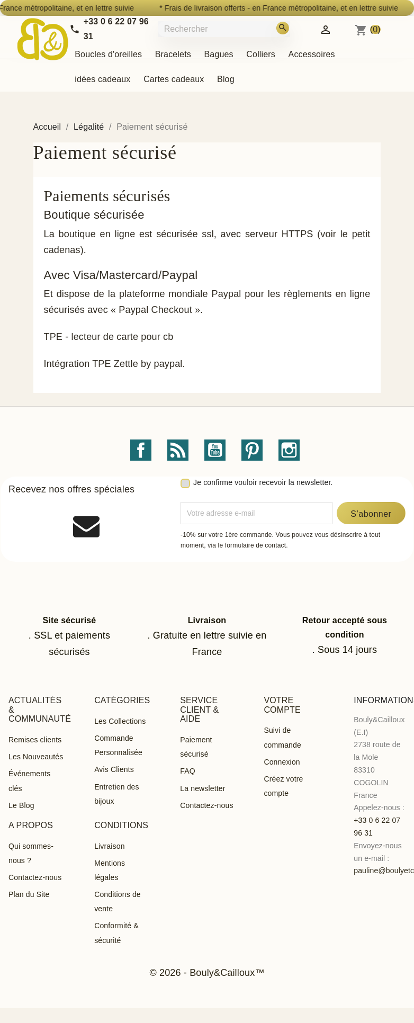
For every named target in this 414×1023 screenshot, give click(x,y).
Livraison (109, 846)
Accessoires (312, 54)
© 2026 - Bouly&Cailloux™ (206, 972)
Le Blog (21, 805)
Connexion (282, 762)
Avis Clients (114, 769)
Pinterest (252, 450)
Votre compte (282, 705)
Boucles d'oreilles (108, 54)
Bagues (218, 54)
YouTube (215, 450)
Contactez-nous (206, 805)
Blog (226, 79)
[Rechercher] (231, 29)
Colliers (260, 54)
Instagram (289, 450)
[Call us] (109, 28)
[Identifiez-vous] (325, 28)
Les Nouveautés (35, 756)
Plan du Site (28, 894)
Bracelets (173, 54)
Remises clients (34, 739)
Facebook (140, 450)
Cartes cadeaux (173, 79)
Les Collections (120, 721)
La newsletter (202, 788)
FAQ (187, 771)
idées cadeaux (102, 79)
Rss (177, 450)
